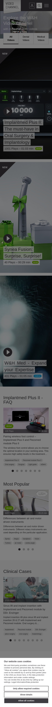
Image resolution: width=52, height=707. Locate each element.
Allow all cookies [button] (26, 701)
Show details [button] (26, 695)
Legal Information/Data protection (25, 682)
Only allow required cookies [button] (26, 688)
